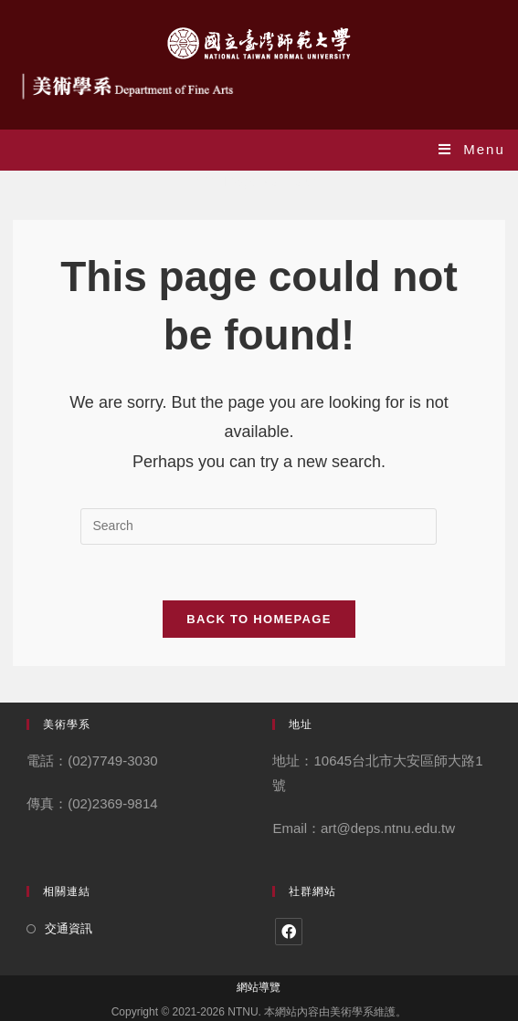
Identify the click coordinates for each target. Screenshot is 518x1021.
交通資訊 (68, 928)
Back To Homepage (258, 619)
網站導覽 (258, 987)
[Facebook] (288, 931)
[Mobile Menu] (472, 149)
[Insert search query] (258, 526)
